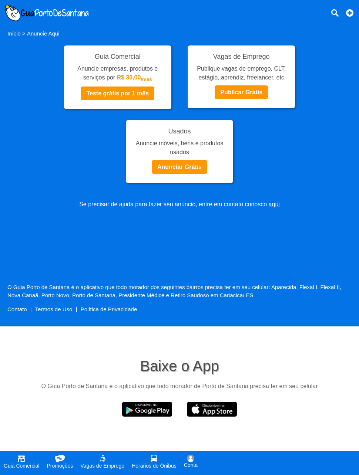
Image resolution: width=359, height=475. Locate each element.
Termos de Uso (54, 309)
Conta (191, 461)
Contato (17, 309)
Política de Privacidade (109, 309)
